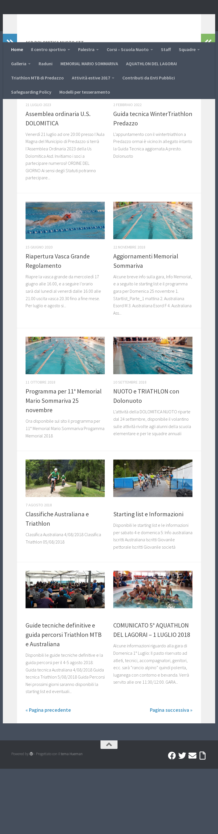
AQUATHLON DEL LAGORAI (151, 63)
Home (17, 49)
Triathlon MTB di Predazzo (37, 78)
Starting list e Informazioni (148, 579)
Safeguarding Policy (31, 92)
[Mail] (192, 821)
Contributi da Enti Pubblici (148, 78)
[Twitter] (182, 821)
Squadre (187, 49)
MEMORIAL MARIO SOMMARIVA (89, 63)
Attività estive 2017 (91, 78)
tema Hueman (72, 819)
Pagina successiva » (171, 775)
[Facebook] (172, 821)
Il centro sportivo (48, 49)
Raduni (46, 63)
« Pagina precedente (48, 775)
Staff (166, 49)
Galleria (18, 63)
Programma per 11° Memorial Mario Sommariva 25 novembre (64, 465)
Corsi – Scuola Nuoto (128, 49)
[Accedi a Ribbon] (203, 821)
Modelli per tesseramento (84, 92)
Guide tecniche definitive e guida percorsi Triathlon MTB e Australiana (64, 699)
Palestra (86, 49)
